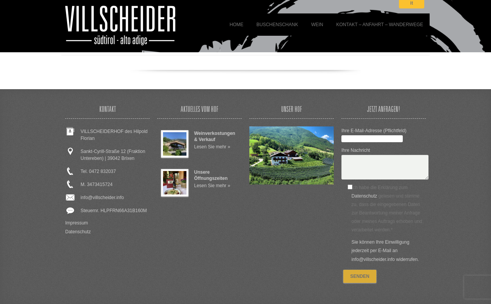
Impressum (76, 223)
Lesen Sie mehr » (212, 147)
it (411, 3)
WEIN (317, 24)
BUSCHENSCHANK (277, 24)
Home (236, 24)
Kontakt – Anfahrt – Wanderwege (379, 24)
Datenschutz (78, 231)
